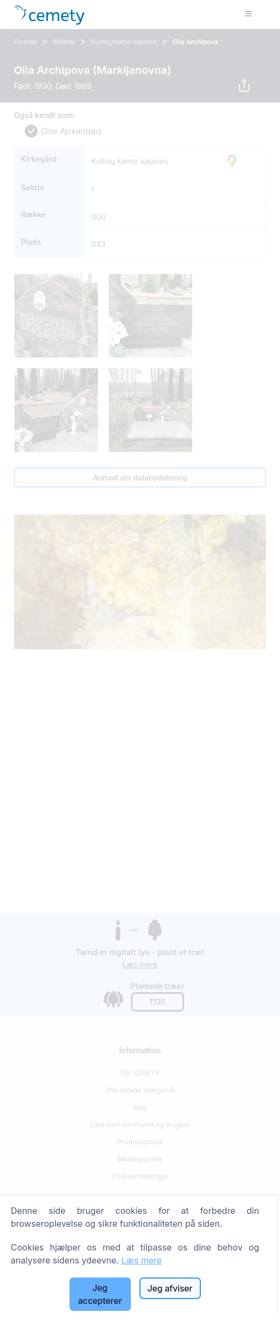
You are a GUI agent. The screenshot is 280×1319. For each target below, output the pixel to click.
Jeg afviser (170, 1288)
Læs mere (141, 1260)
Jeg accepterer (100, 1294)
